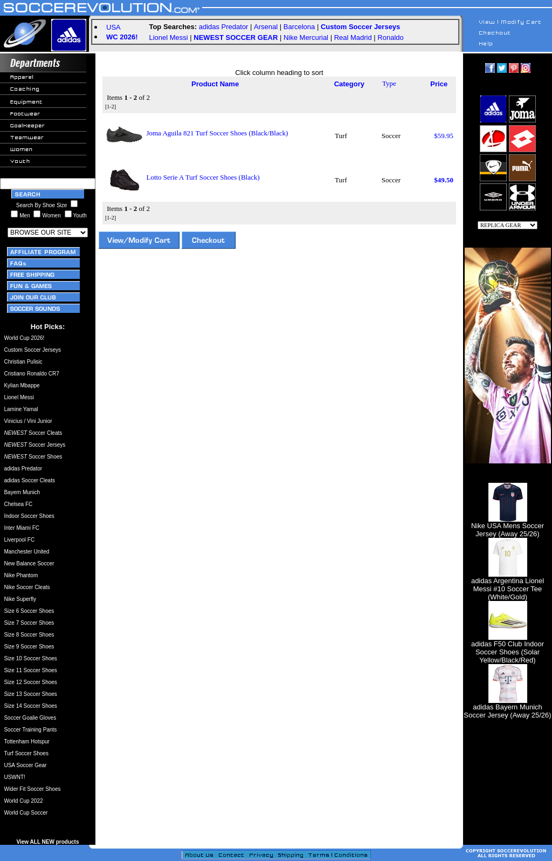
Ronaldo (390, 37)
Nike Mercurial (306, 37)
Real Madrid (353, 37)
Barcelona (299, 27)
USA (113, 27)
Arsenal (266, 27)
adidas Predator (224, 27)
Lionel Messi (168, 37)
